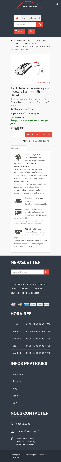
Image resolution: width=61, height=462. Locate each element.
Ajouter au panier (38, 134)
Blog (14, 388)
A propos (16, 381)
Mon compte (18, 374)
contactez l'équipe (21, 190)
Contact (15, 396)
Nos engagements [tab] (18, 148)
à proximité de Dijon (26, 247)
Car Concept (30, 455)
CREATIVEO (15, 458)
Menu (19, 31)
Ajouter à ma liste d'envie (36, 141)
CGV (14, 403)
